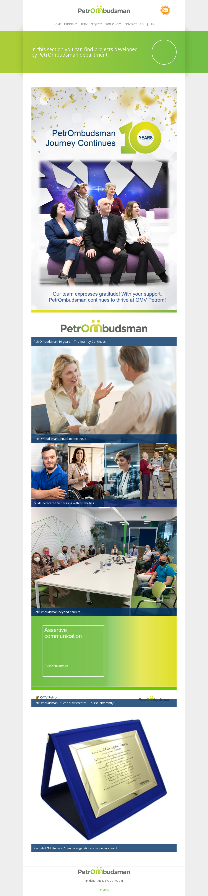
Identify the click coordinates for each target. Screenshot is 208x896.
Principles (71, 24)
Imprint (104, 889)
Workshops (114, 24)
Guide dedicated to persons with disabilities (64, 503)
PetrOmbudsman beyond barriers (57, 612)
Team (84, 24)
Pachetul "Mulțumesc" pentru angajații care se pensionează (75, 848)
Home (57, 24)
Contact (131, 24)
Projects (96, 24)
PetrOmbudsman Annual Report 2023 (60, 439)
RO (142, 24)
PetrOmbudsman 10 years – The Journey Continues (70, 341)
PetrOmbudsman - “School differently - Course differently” (74, 703)
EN (152, 24)
